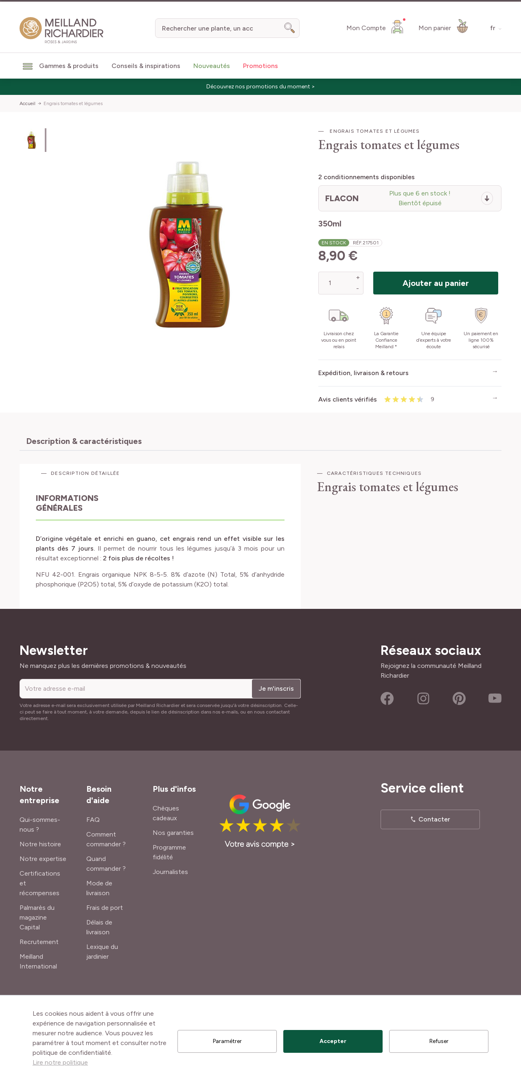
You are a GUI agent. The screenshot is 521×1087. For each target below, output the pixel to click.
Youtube (494, 698)
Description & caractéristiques (84, 441)
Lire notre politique (60, 1062)
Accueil (27, 103)
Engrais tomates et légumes (73, 103)
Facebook (387, 698)
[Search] (290, 28)
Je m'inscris (276, 688)
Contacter (434, 819)
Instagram (423, 698)
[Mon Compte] (375, 26)
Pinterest (459, 698)
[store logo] (62, 30)
